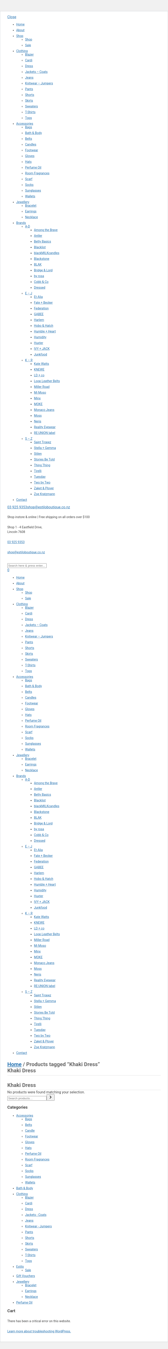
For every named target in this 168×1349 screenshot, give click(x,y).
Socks (29, 185)
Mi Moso (40, 392)
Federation (41, 308)
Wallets (30, 196)
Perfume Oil (33, 167)
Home (20, 24)
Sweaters (31, 106)
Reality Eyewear (44, 427)
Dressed (39, 287)
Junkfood (40, 354)
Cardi (28, 60)
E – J (28, 293)
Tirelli (38, 471)
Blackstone (41, 258)
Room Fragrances (37, 173)
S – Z (28, 438)
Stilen (38, 453)
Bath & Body (33, 133)
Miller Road (41, 387)
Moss (38, 415)
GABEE (38, 314)
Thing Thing (42, 465)
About (20, 30)
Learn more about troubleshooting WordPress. (39, 1331)
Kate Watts (41, 363)
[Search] (51, 1097)
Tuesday (39, 476)
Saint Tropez (42, 442)
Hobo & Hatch (43, 325)
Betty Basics (42, 241)
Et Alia (38, 297)
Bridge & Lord (43, 270)
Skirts (29, 100)
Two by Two (42, 482)
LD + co (39, 375)
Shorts (29, 95)
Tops (28, 118)
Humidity (40, 337)
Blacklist (40, 247)
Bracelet (30, 205)
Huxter (38, 343)
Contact (21, 500)
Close (11, 17)
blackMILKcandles (46, 253)
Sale (28, 45)
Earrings (30, 211)
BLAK (38, 264)
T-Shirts (30, 112)
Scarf (28, 179)
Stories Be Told (44, 459)
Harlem (39, 320)
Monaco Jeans (44, 410)
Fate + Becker (43, 302)
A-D (27, 226)
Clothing (22, 51)
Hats (28, 161)
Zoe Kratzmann (44, 494)
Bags (28, 127)
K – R (29, 360)
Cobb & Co (41, 282)
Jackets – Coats (36, 72)
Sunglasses (33, 190)
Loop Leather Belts (47, 381)
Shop (19, 36)
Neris (37, 421)
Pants (29, 89)
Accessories (24, 123)
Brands (21, 223)
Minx (37, 398)
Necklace (31, 217)
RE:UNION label (44, 433)
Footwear (31, 150)
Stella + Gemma (45, 448)
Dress (29, 66)
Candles (30, 144)
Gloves (29, 156)
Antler (38, 235)
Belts (28, 138)
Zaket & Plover (44, 488)
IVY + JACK (42, 348)
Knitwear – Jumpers (39, 83)
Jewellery (22, 202)
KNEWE (39, 369)
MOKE (38, 404)
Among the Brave (45, 230)
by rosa (39, 276)
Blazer (29, 54)
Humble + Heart (45, 331)
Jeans (29, 77)
